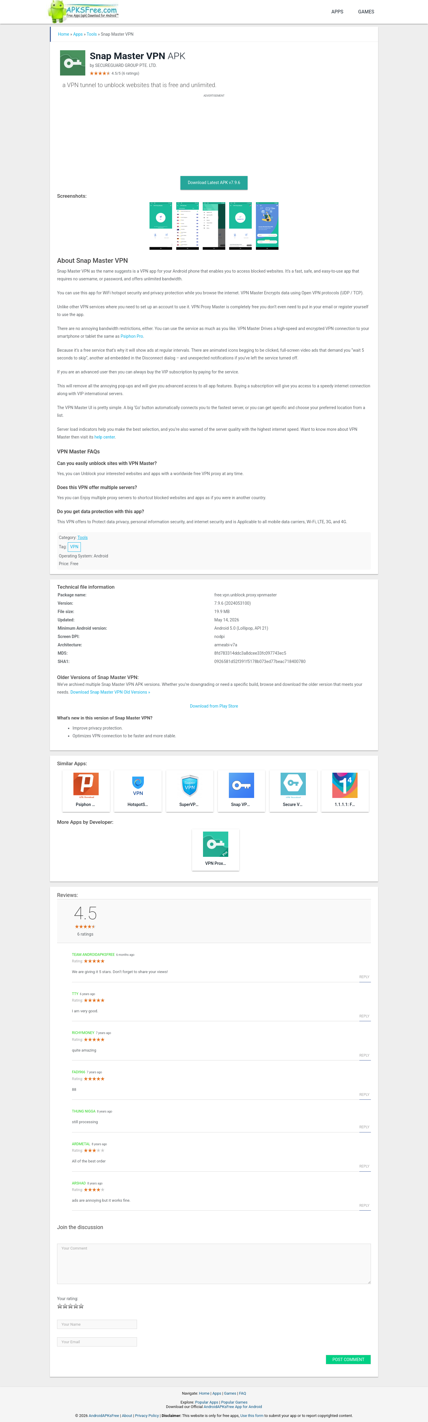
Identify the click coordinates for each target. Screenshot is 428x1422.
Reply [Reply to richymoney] (364, 1055)
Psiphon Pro (132, 336)
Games (366, 12)
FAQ (242, 1393)
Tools (92, 34)
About (127, 1415)
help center (105, 437)
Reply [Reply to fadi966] (364, 1095)
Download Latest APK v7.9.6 (214, 182)
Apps (337, 12)
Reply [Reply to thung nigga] (364, 1127)
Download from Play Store (214, 706)
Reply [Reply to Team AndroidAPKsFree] (364, 977)
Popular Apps (206, 1402)
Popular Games (234, 1402)
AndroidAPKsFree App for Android (233, 1406)
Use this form (252, 1415)
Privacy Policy (147, 1415)
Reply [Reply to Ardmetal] (364, 1166)
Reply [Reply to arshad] (364, 1205)
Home (63, 34)
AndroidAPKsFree (104, 1415)
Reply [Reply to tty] (364, 1016)
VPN (74, 546)
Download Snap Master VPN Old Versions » (110, 692)
